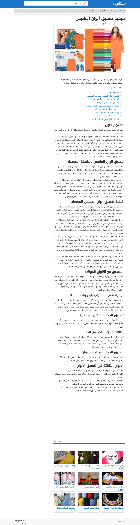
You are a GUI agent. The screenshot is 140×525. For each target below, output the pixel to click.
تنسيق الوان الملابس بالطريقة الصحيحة (103, 96)
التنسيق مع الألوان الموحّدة (108, 102)
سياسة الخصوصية (21, 520)
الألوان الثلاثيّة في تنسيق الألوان (105, 119)
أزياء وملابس (112, 10)
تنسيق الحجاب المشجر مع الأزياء (106, 109)
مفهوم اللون (113, 92)
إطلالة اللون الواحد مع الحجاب (107, 112)
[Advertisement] (89, 416)
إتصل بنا (24, 523)
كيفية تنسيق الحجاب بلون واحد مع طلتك (103, 106)
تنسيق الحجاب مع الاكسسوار (107, 116)
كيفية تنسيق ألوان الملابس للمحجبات (104, 99)
